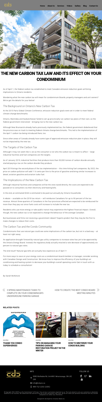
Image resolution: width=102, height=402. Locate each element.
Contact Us (93, 6)
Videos (69, 6)
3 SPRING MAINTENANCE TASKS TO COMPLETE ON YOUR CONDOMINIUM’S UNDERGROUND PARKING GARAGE (25, 293)
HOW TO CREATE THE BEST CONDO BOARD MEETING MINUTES (75, 291)
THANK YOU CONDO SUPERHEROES (12, 344)
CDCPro (5, 340)
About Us (51, 6)
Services (60, 6)
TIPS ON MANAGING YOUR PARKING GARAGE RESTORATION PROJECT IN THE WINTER (50, 347)
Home (42, 6)
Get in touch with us (85, 262)
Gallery (77, 6)
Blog (85, 6)
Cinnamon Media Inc (59, 399)
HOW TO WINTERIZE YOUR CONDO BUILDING (80, 344)
